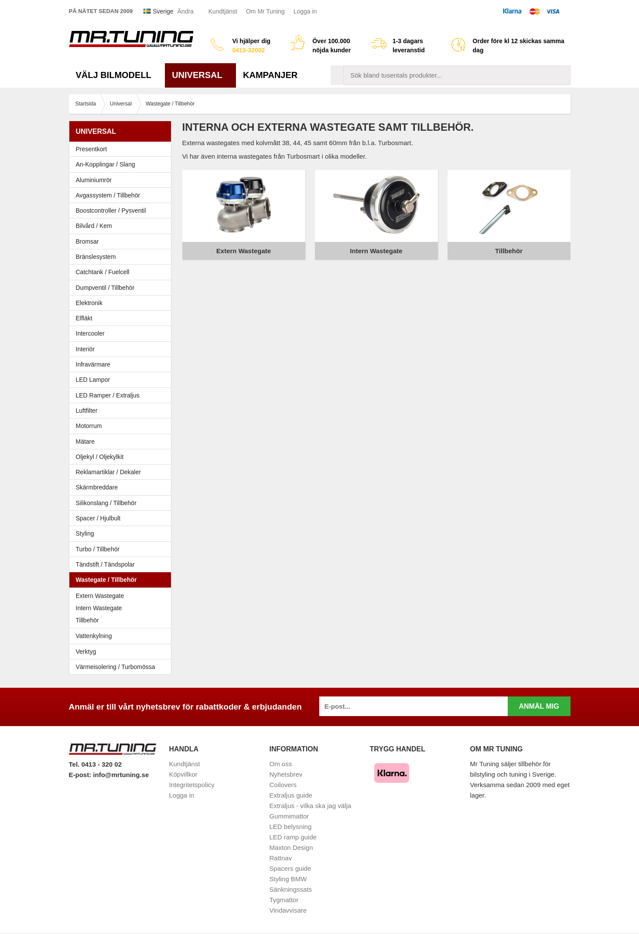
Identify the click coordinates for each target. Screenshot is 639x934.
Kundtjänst (222, 11)
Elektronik (122, 302)
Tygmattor (284, 899)
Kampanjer (270, 75)
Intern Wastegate (99, 608)
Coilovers (283, 784)
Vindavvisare (288, 910)
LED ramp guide (293, 837)
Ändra (186, 11)
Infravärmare (93, 364)
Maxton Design (291, 847)
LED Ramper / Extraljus (122, 395)
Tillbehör (87, 620)
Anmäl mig (539, 706)
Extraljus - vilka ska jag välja (311, 805)
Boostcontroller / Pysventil (111, 210)
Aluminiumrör (122, 180)
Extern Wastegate (100, 595)
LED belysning (291, 826)
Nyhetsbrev (286, 774)
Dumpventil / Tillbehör (122, 287)
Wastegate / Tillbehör (122, 579)
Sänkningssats (291, 889)
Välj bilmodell (117, 75)
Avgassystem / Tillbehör (122, 195)
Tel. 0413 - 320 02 (95, 764)
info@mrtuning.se (121, 774)
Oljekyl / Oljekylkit (122, 456)
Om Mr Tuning (265, 11)
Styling (85, 533)
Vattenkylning (94, 635)
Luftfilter (87, 410)
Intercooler (90, 333)
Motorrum (89, 425)
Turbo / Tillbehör (122, 549)
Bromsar (87, 241)
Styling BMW (288, 879)
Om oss (281, 764)
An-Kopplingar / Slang (122, 164)
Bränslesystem (122, 256)
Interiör (122, 349)
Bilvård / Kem (122, 225)
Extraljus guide (291, 795)
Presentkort (91, 149)
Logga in (305, 11)
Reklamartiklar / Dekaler (108, 472)
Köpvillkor (183, 774)
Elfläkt (84, 318)
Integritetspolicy (192, 784)
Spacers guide (290, 868)
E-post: (81, 774)
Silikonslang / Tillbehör (122, 502)
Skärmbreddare (97, 487)
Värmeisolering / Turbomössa (115, 666)
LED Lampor (122, 379)
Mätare (122, 441)
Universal (200, 75)
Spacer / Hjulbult (122, 518)
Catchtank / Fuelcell (103, 271)
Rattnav (281, 858)
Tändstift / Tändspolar (105, 564)
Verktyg (86, 651)
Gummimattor (289, 816)
